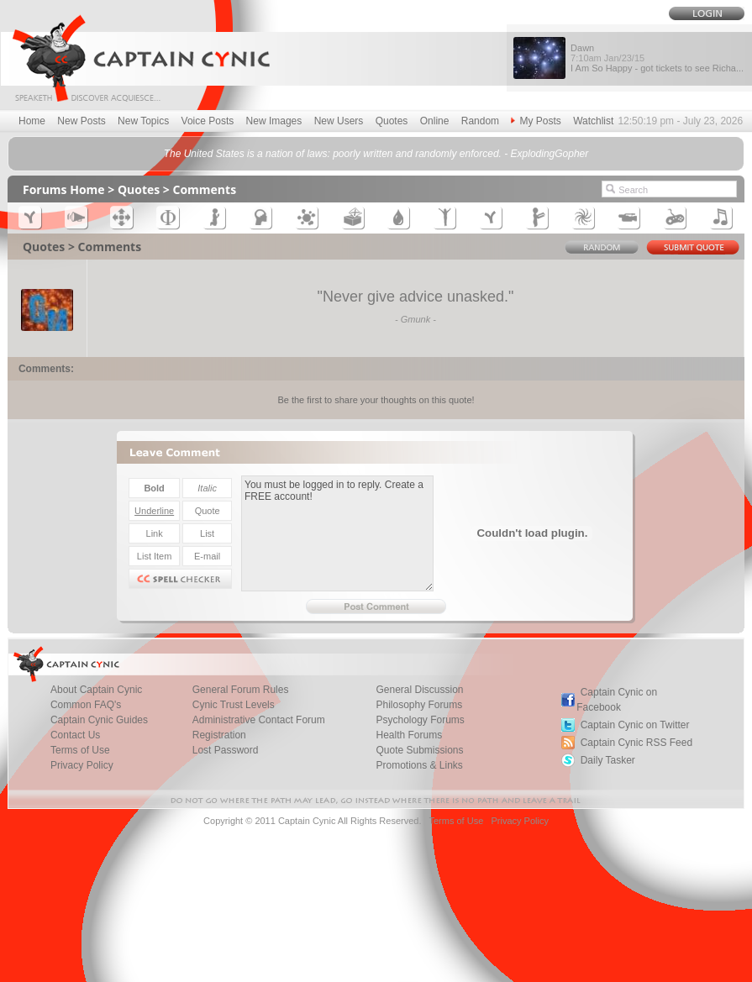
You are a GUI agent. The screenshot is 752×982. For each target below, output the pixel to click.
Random (480, 121)
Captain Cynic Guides (99, 720)
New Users (339, 121)
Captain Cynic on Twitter (635, 725)
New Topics (143, 121)
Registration (219, 735)
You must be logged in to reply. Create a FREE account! (337, 533)
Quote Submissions (419, 750)
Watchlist (593, 121)
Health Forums (409, 735)
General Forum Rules (240, 690)
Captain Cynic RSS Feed (636, 742)
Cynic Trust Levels (233, 705)
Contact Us (75, 735)
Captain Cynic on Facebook (616, 699)
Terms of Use (80, 750)
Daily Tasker (608, 760)
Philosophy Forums (419, 705)
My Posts (535, 121)
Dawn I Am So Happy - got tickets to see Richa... (657, 58)
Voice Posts (207, 121)
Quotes (392, 121)
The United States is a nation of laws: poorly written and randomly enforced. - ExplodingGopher (376, 154)
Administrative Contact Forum (258, 720)
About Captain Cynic (96, 690)
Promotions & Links (419, 765)
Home (31, 121)
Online (435, 121)
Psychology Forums (420, 720)
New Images (274, 121)
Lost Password (225, 750)
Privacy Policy (81, 765)
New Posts (81, 121)
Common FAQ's (85, 705)
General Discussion (419, 690)
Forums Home (64, 189)
